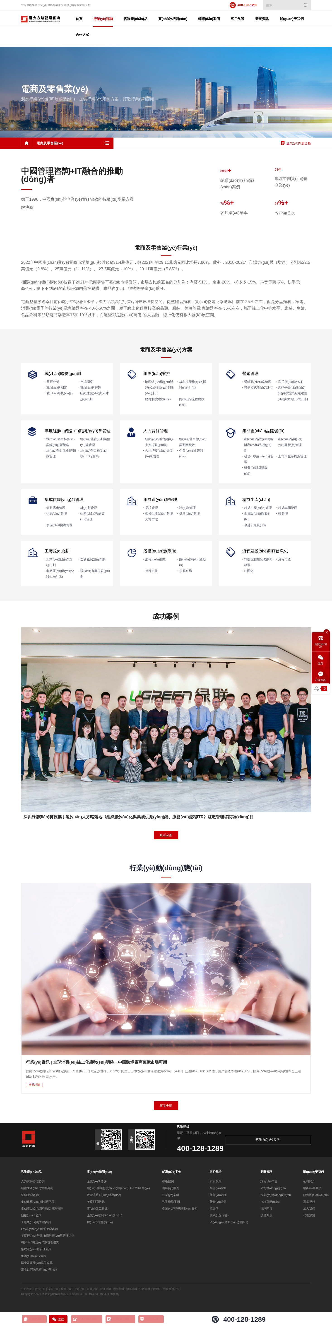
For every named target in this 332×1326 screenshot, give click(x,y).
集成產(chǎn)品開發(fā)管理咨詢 (42, 1209)
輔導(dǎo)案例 (171, 1173)
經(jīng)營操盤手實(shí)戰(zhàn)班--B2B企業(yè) (118, 1189)
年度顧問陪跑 (96, 1203)
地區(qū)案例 (170, 1189)
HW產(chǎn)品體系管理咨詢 (39, 1230)
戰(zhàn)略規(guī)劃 (63, 374)
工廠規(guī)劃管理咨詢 (36, 1223)
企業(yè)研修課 (97, 1182)
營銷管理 (250, 374)
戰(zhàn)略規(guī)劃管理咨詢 (40, 1243)
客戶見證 (215, 1173)
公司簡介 (309, 1182)
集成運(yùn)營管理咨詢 (36, 1250)
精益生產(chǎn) (256, 500)
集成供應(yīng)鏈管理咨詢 (38, 1203)
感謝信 (214, 1209)
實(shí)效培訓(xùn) (99, 1173)
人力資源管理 (155, 431)
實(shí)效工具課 (97, 1209)
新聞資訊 (266, 1173)
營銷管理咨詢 (30, 1196)
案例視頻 (215, 1182)
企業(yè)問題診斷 (296, 144)
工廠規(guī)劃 (57, 552)
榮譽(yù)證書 (218, 1203)
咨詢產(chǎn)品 (31, 1173)
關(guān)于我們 (313, 1173)
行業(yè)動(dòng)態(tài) (275, 1196)
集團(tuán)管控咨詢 (33, 1257)
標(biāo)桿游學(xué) (100, 1223)
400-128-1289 (243, 5)
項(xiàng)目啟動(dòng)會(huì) (229, 1223)
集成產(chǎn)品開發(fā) (263, 431)
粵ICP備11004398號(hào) (103, 1295)
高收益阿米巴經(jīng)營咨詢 (39, 1270)
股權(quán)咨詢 (31, 1216)
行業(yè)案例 (170, 1196)
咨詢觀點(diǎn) (270, 1203)
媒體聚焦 (266, 1216)
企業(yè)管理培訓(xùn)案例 (179, 1209)
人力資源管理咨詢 (33, 1182)
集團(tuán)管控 (156, 374)
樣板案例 (168, 1182)
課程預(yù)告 (268, 1182)
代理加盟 (309, 1216)
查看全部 (166, 836)
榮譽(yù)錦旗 (218, 1196)
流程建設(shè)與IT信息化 (265, 552)
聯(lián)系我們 (312, 1189)
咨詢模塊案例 (171, 1203)
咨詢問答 (266, 1209)
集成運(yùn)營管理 (160, 500)
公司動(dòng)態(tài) (273, 1189)
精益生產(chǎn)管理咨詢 (37, 1189)
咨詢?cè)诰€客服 (293, 1141)
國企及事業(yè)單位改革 (37, 1264)
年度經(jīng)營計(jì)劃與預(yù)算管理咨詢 (48, 1237)
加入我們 (309, 1209)
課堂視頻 (309, 1203)
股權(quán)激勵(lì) (159, 552)
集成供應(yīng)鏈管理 (64, 500)
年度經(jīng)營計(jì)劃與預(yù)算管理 (78, 431)
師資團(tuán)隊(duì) (316, 1196)
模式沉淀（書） (220, 1216)
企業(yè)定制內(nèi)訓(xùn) (104, 1216)
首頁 (85, 19)
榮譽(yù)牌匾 (218, 1189)
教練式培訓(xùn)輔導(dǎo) (104, 1196)
